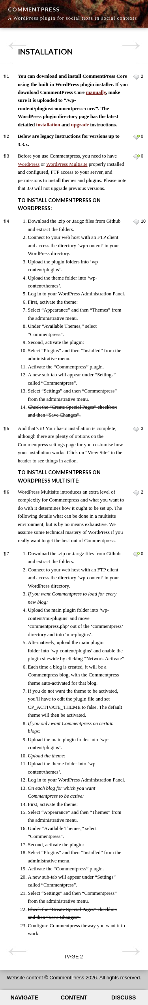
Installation (45, 51)
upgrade (80, 125)
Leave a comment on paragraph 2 (136, 137)
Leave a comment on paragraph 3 (136, 157)
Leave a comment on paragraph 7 (136, 554)
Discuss (123, 997)
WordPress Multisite (67, 164)
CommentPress (34, 9)
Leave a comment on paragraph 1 (136, 77)
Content (74, 997)
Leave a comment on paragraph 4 (136, 222)
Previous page (17, 46)
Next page (131, 46)
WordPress (28, 164)
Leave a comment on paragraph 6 (136, 493)
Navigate (24, 997)
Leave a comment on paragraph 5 (136, 429)
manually (96, 92)
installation (48, 125)
